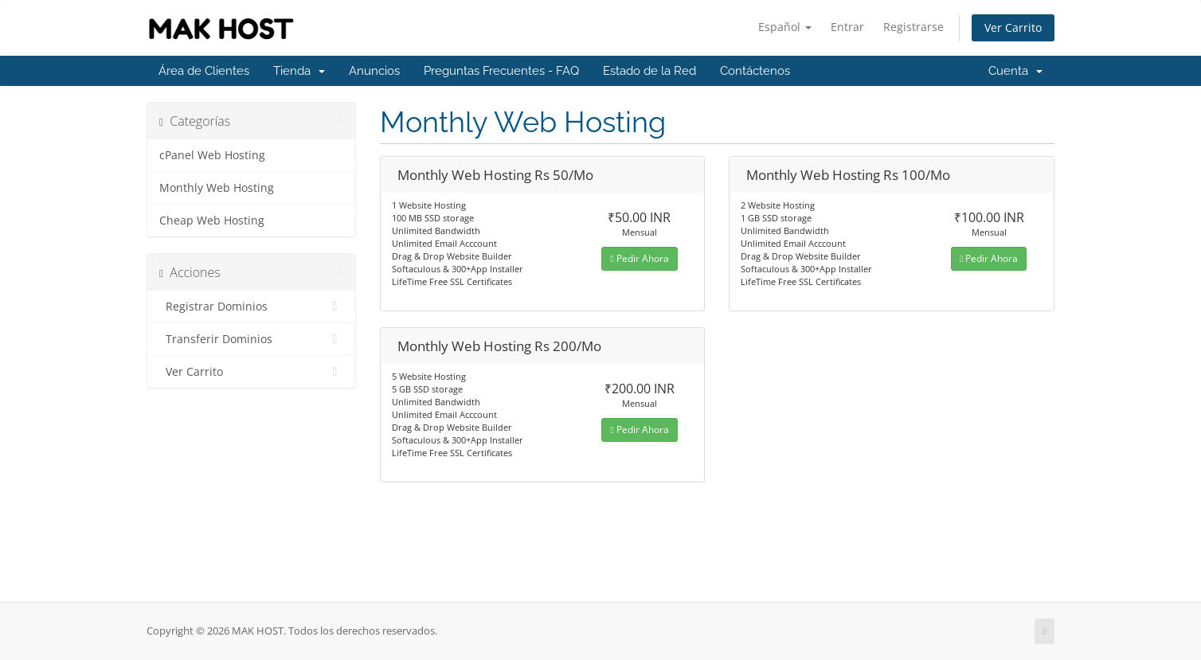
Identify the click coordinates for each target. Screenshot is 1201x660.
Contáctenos (755, 71)
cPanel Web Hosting (212, 155)
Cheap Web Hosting (211, 220)
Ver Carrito (1013, 27)
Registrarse (913, 26)
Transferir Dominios (251, 339)
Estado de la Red (649, 71)
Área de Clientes (203, 71)
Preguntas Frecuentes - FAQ (501, 71)
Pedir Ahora (639, 258)
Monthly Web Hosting (216, 188)
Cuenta (1015, 71)
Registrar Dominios (251, 306)
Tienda (299, 71)
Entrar (847, 26)
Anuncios (374, 71)
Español (785, 26)
